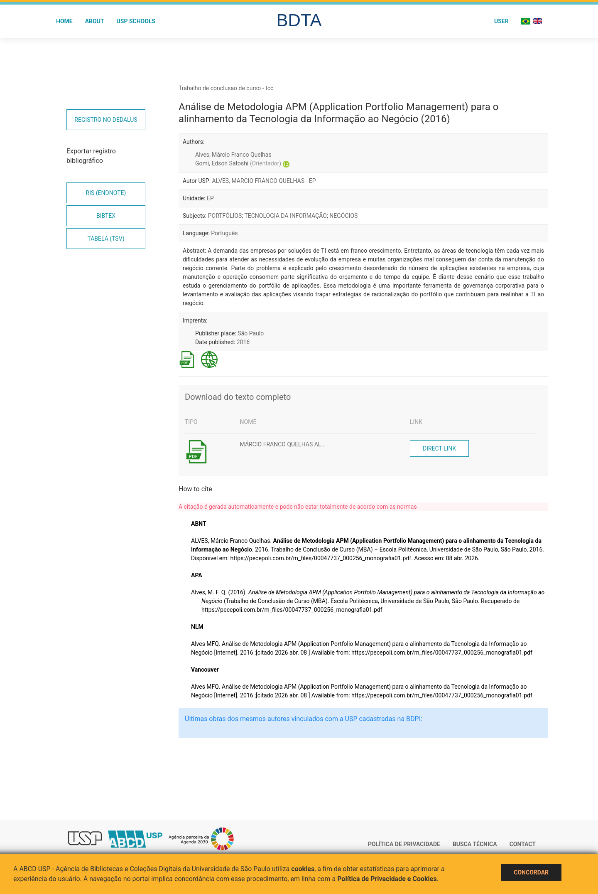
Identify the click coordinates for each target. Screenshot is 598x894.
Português (224, 233)
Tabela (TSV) (105, 238)
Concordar (531, 872)
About (94, 21)
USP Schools (136, 21)
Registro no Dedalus (105, 119)
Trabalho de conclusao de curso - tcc (226, 88)
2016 (243, 342)
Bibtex (105, 215)
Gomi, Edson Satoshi (238, 163)
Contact (523, 844)
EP (210, 198)
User (501, 21)
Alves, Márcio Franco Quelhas (233, 154)
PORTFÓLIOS (225, 215)
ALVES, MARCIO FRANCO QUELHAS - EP (264, 180)
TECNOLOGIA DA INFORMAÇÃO (285, 215)
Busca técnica (475, 844)
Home (64, 21)
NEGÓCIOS (343, 215)
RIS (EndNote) (106, 193)
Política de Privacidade (404, 844)
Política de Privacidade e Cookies (387, 879)
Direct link (439, 448)
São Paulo (251, 333)
